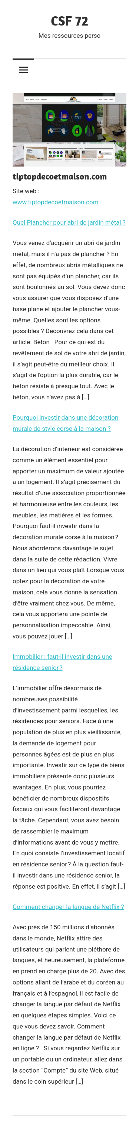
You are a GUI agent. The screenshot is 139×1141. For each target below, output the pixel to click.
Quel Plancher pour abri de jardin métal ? (69, 222)
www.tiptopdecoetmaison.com (56, 202)
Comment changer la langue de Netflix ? (68, 906)
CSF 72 (69, 20)
